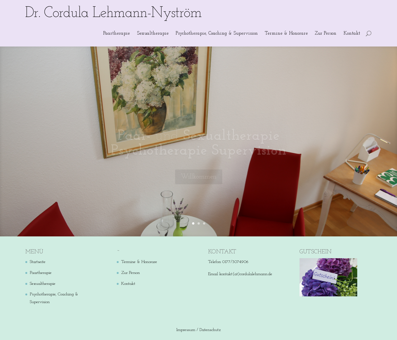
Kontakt (351, 33)
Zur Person (325, 33)
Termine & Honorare (286, 33)
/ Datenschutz (209, 329)
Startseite (38, 261)
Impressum (185, 329)
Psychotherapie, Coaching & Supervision (217, 33)
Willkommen (198, 179)
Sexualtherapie (153, 33)
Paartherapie (116, 33)
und (198, 146)
